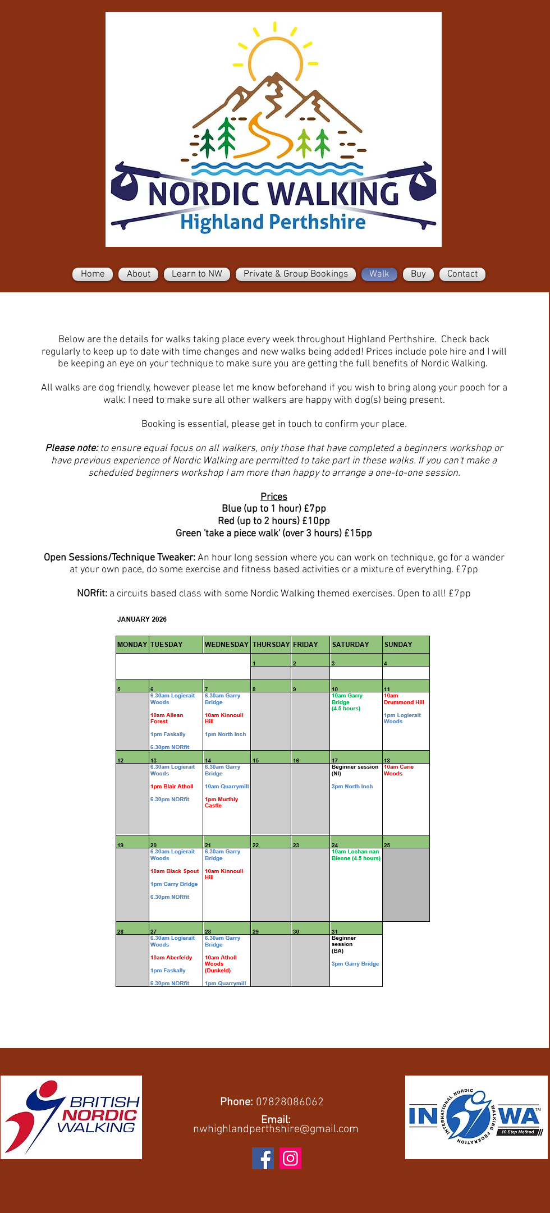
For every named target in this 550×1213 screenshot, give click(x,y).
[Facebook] (263, 1158)
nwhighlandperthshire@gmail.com (276, 1129)
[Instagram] (290, 1158)
